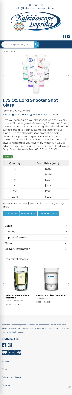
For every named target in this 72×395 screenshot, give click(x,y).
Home (5, 361)
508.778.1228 (36, 5)
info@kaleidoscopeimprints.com (36, 8)
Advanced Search (12, 377)
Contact (7, 385)
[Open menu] (66, 44)
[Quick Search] (17, 44)
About (6, 369)
